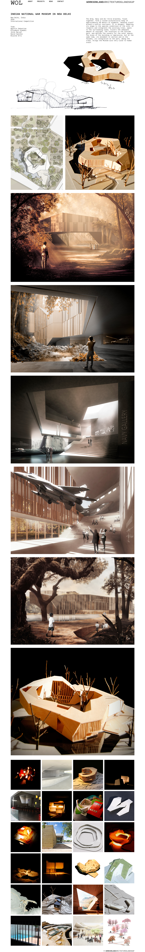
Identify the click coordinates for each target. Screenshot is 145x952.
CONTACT (60, 1)
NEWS (51, 1)
